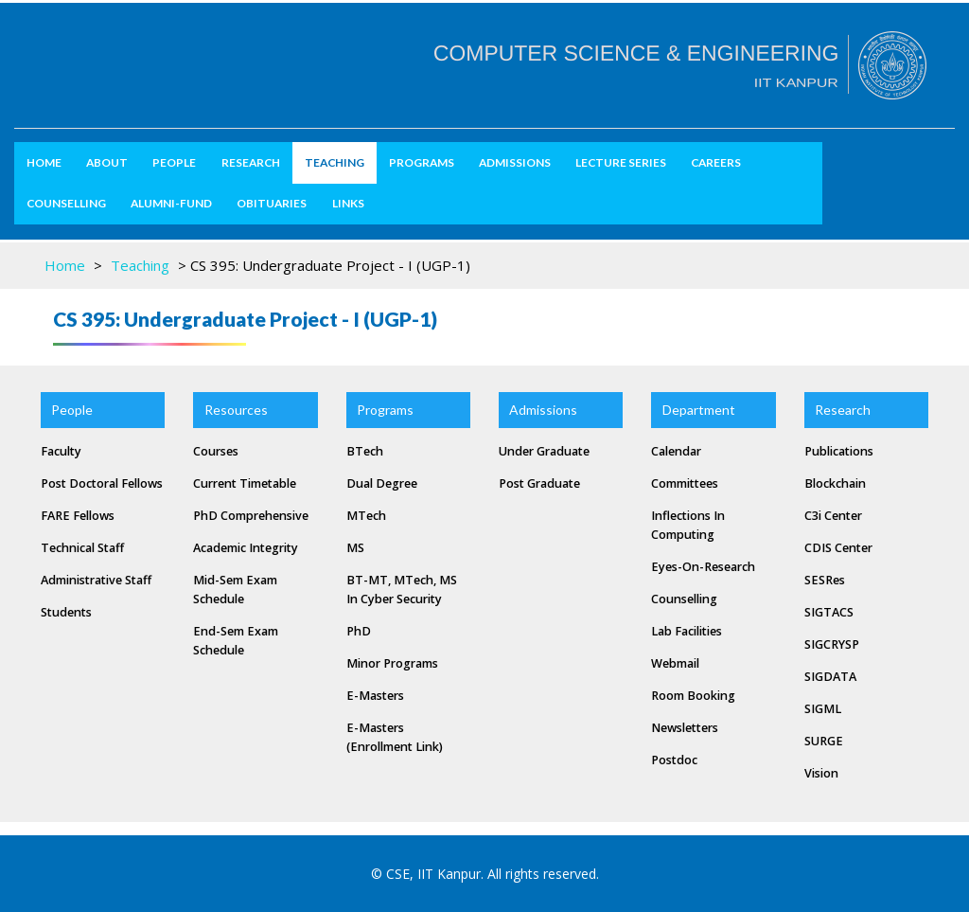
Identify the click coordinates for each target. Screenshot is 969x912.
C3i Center (833, 516)
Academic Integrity (245, 548)
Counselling (66, 203)
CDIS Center (838, 548)
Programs (421, 162)
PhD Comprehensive (250, 516)
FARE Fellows (78, 516)
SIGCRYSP (831, 644)
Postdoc (674, 760)
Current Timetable (244, 483)
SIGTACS (829, 612)
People (174, 162)
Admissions (515, 162)
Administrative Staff (96, 580)
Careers (716, 162)
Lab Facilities (686, 631)
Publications (838, 451)
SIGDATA (830, 677)
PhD (358, 631)
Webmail (675, 663)
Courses (215, 451)
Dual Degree (381, 483)
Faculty (61, 451)
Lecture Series (620, 162)
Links (348, 203)
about (107, 162)
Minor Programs (392, 663)
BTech (364, 451)
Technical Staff (82, 548)
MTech (366, 516)
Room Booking (693, 696)
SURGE (823, 741)
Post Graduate (539, 483)
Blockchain (835, 483)
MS (355, 548)
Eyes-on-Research (703, 567)
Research (250, 162)
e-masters (375, 696)
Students (66, 612)
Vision (821, 773)
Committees (684, 483)
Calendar (676, 451)
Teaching (334, 162)
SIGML (822, 709)
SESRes (824, 580)
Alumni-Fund (171, 203)
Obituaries (272, 203)
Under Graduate (544, 451)
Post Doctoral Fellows (102, 483)
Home (44, 162)
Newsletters (684, 728)
